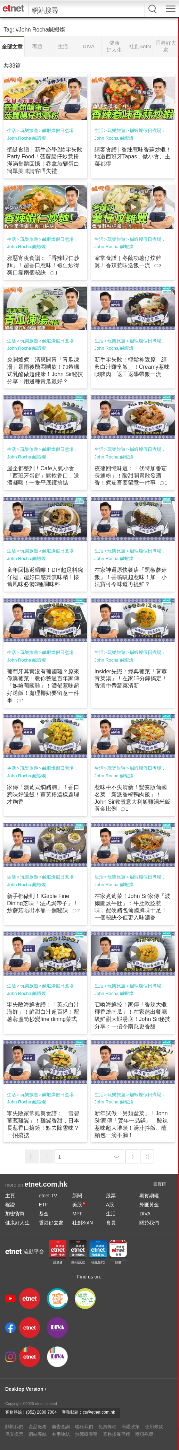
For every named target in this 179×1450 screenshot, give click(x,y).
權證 (10, 1204)
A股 (110, 1204)
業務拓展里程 (116, 1434)
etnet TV (48, 1195)
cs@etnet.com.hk (99, 1412)
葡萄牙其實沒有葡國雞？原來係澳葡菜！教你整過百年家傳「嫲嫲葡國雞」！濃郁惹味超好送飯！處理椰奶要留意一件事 (43, 686)
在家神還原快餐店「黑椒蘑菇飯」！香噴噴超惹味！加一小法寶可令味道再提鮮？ (131, 577)
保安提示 (14, 1434)
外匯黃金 (149, 1204)
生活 (11, 130)
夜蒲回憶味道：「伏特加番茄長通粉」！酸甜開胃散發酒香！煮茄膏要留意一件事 (131, 475)
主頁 (10, 1195)
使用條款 (154, 1426)
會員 (111, 1222)
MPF (77, 1213)
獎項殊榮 (144, 1434)
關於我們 (149, 1222)
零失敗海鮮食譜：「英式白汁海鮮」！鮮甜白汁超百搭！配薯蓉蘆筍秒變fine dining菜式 (43, 1012)
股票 (111, 1195)
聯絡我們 (84, 1426)
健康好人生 (17, 1222)
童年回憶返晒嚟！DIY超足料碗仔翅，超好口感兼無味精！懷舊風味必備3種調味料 (45, 577)
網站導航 (38, 1434)
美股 (79, 1204)
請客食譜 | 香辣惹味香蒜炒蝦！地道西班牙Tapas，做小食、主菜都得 (133, 157)
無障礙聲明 (86, 1434)
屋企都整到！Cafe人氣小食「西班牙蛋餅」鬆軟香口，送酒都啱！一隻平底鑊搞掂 (43, 475)
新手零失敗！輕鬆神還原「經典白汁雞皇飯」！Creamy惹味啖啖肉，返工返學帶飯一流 (132, 367)
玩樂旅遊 (29, 130)
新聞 (77, 1195)
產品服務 (38, 1426)
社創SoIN (82, 1222)
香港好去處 (51, 1222)
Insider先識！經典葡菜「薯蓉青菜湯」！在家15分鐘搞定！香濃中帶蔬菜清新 (131, 679)
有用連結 (61, 1434)
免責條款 (107, 1426)
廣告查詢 (61, 1426)
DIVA (144, 1213)
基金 (44, 1213)
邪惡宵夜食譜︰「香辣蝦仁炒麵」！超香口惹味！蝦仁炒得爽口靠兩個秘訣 (43, 265)
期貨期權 (149, 1195)
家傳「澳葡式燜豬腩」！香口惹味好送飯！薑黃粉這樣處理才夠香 (43, 794)
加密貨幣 (15, 1213)
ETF (43, 1204)
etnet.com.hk (45, 1184)
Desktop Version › (25, 1389)
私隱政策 (131, 1426)
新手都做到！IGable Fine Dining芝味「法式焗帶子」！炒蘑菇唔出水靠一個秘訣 (42, 903)
